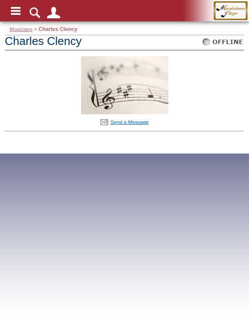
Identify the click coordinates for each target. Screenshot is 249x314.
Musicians (21, 29)
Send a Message (129, 122)
